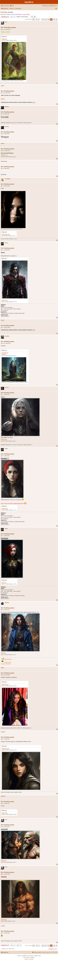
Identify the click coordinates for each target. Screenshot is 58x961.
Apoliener (3, 796)
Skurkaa (7, 106)
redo (6, 22)
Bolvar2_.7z (4, 155)
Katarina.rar (5, 684)
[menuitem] (12, 6)
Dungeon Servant (11, 14)
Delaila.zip (5, 508)
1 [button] (38, 19)
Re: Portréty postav (8, 27)
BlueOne (7, 602)
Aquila (2, 667)
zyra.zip (3, 652)
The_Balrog (7, 178)
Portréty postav (6, 12)
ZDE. (34, 102)
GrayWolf (7, 336)
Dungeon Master (26, 14)
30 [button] (42, 19)
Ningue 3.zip (5, 748)
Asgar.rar (3, 860)
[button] (33, 19)
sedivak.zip (5, 352)
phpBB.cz (33, 957)
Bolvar (3, 99)
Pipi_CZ (6, 387)
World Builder (18, 14)
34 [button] (54, 19)
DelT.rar (4, 582)
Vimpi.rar (4, 39)
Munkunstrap (4, 161)
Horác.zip (4, 813)
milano (6, 242)
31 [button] (45, 19)
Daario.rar (4, 300)
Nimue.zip (4, 439)
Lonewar (3, 731)
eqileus (2, 85)
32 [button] (48, 19)
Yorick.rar (4, 919)
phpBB (24, 955)
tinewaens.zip (6, 234)
